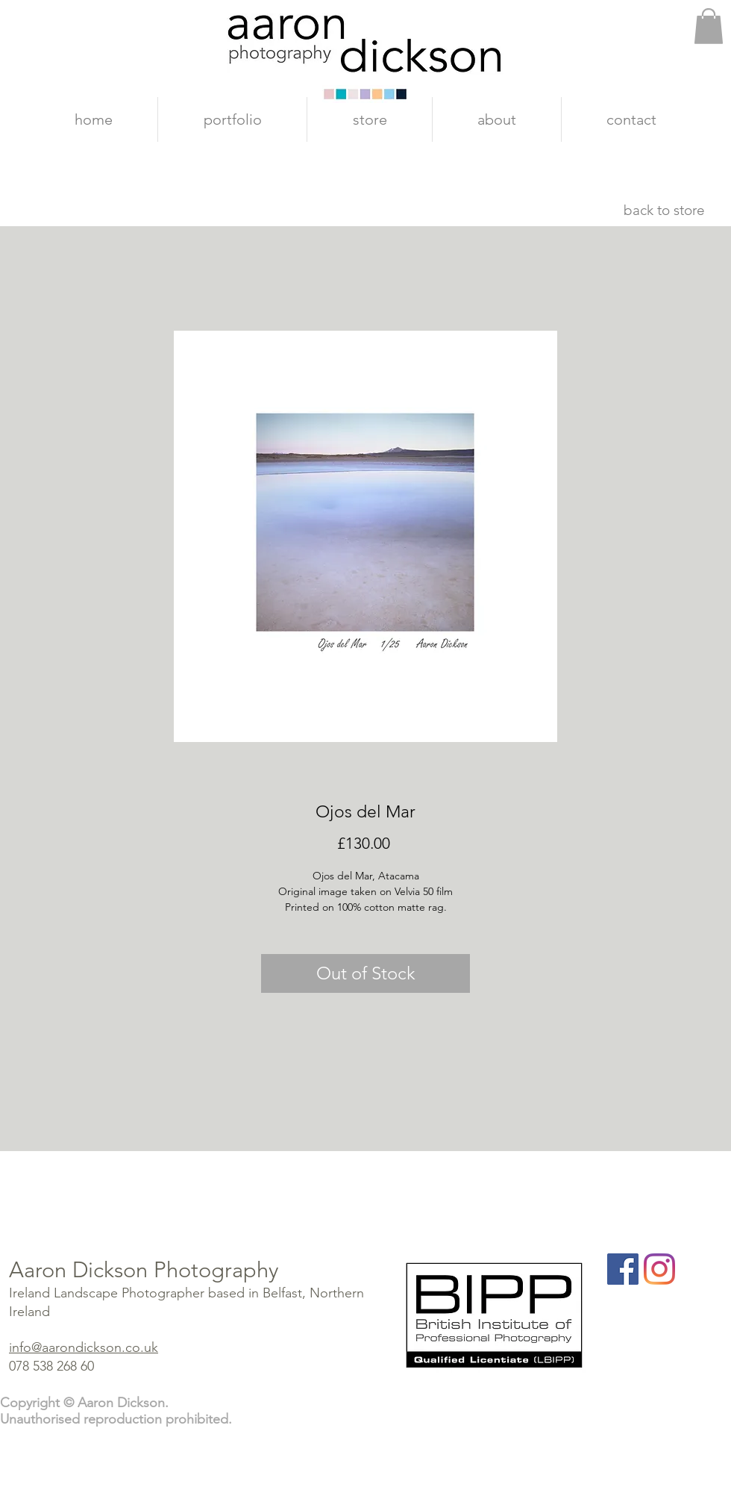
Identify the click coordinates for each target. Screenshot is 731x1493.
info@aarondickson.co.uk (83, 1347)
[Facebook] (623, 1269)
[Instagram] (659, 1269)
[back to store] (663, 210)
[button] (709, 26)
